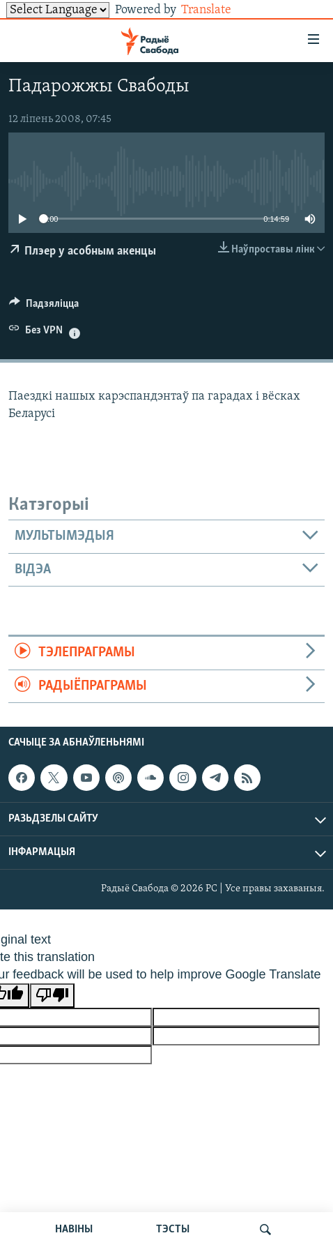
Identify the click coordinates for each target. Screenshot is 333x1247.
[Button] (44, 307)
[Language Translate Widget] (57, 10)
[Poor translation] (52, 995)
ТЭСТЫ (172, 1229)
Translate (217, 10)
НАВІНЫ (74, 1229)
